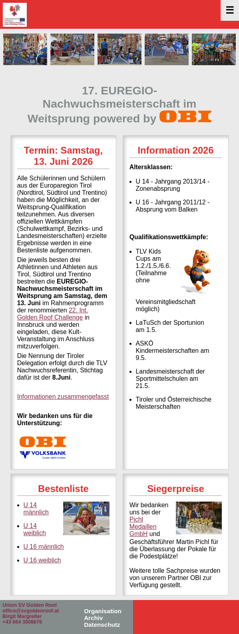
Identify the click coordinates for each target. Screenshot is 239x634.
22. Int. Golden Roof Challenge (52, 314)
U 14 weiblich (35, 529)
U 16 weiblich (42, 560)
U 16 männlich (44, 546)
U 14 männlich (36, 509)
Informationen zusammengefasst (63, 396)
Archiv (93, 617)
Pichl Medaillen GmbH (143, 526)
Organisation (102, 611)
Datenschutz (102, 624)
